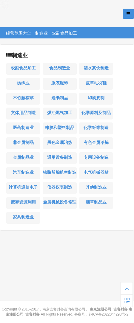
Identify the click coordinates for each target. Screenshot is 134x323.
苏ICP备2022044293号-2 (108, 314)
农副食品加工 (64, 33)
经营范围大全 (18, 33)
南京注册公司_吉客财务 (44, 14)
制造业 (41, 33)
